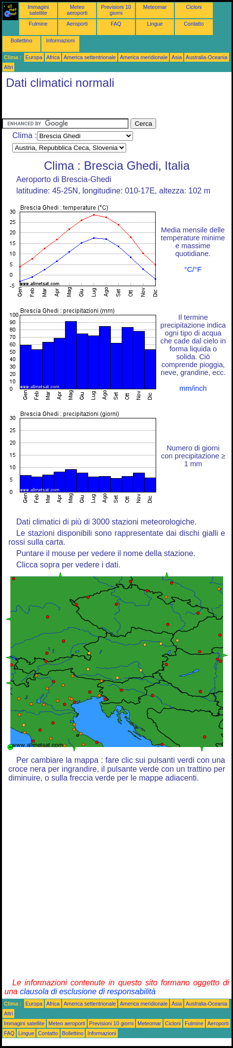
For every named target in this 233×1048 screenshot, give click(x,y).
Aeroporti (77, 24)
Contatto (193, 24)
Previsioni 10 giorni (116, 10)
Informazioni (60, 40)
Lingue (155, 24)
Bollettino (22, 40)
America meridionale (143, 57)
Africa (53, 57)
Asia (176, 57)
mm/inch (192, 388)
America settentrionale (90, 57)
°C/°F (192, 269)
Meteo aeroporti (77, 10)
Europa (34, 57)
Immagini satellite (38, 10)
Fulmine (38, 24)
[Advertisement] (81, 106)
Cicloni (194, 7)
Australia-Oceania (207, 57)
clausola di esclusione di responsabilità (88, 991)
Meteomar (155, 7)
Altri (8, 67)
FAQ (116, 24)
